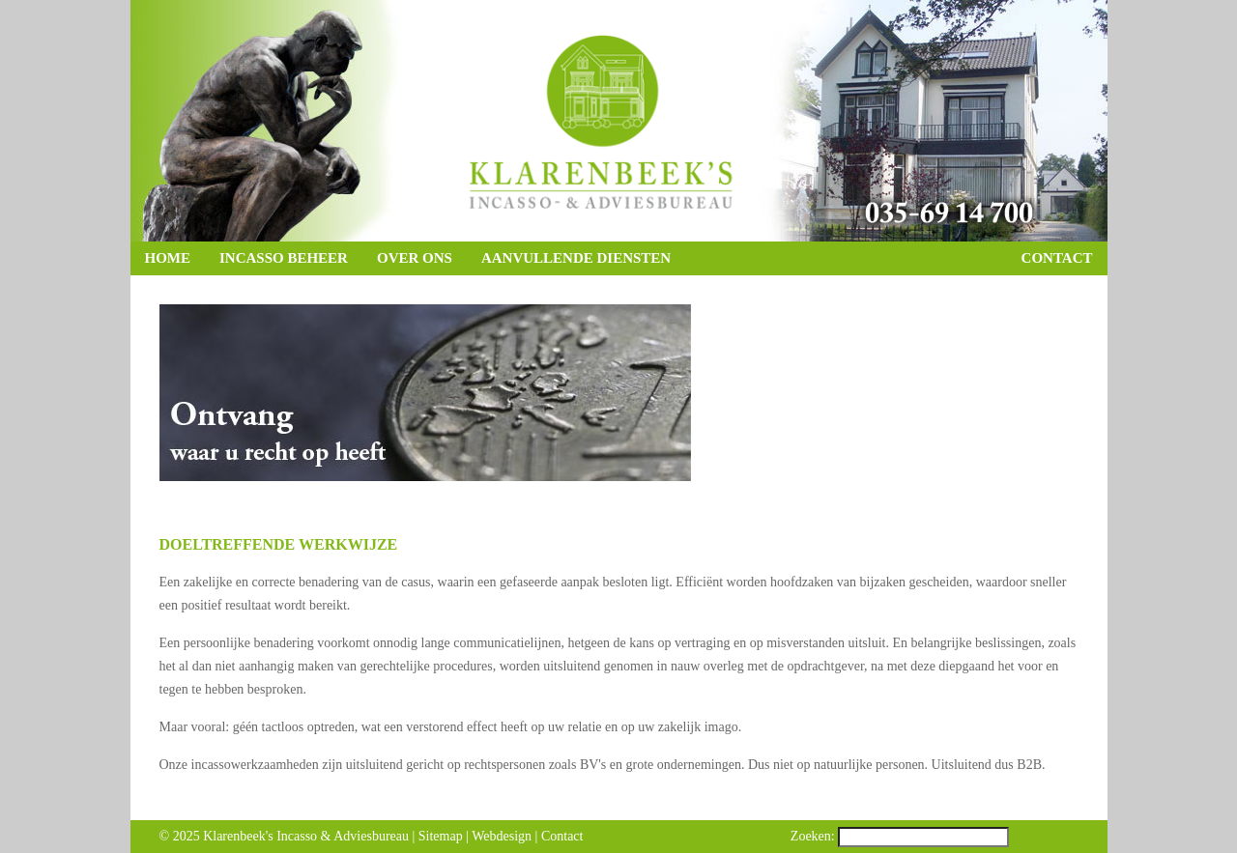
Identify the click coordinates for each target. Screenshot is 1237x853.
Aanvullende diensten (576, 258)
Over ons (414, 258)
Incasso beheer (283, 258)
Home (168, 258)
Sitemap (440, 836)
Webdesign (502, 836)
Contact (1057, 258)
